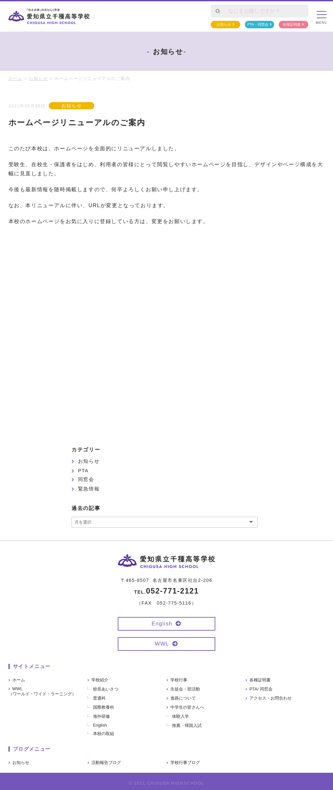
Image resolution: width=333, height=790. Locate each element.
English (162, 623)
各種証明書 (291, 24)
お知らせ (224, 24)
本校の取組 (103, 733)
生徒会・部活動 (185, 689)
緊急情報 (89, 488)
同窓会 (86, 479)
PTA (83, 470)
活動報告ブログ (106, 762)
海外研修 (101, 716)
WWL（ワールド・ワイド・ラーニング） (42, 691)
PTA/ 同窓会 (261, 689)
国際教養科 (103, 707)
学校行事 (178, 679)
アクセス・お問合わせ (270, 698)
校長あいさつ (105, 689)
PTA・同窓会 (257, 24)
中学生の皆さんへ (187, 707)
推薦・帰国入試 (187, 725)
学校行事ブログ (185, 762)
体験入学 (180, 716)
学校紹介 (99, 679)
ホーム (18, 679)
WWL (162, 644)
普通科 (99, 698)
